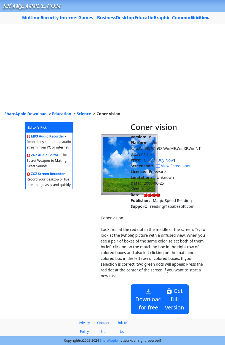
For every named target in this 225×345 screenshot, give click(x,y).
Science (84, 113)
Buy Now (165, 160)
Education (61, 113)
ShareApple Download (25, 113)
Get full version (174, 299)
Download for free (148, 299)
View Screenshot (173, 165)
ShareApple (109, 340)
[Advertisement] (112, 69)
